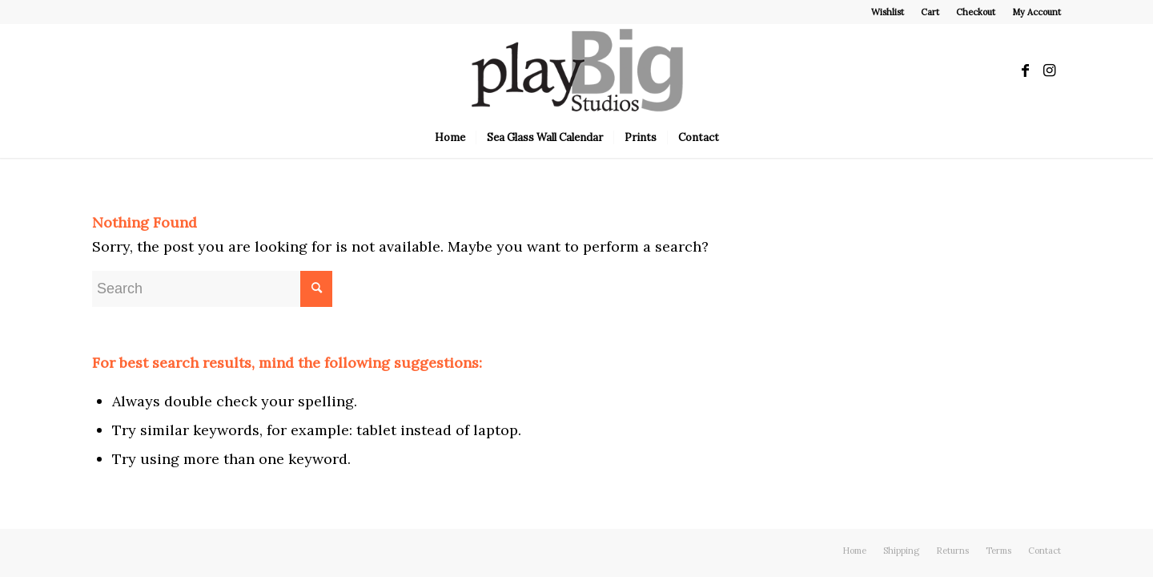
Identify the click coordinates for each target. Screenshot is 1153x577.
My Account (1036, 12)
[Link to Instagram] (1049, 71)
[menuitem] (888, 12)
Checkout (975, 12)
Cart (930, 12)
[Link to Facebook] (1025, 71)
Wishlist (887, 12)
